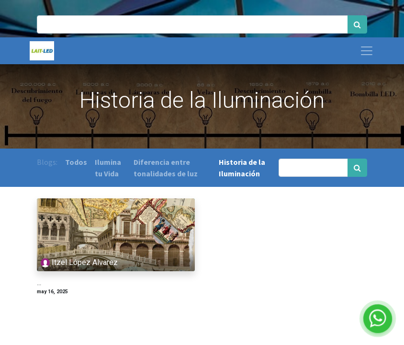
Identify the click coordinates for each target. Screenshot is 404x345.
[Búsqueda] (357, 24)
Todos (76, 162)
